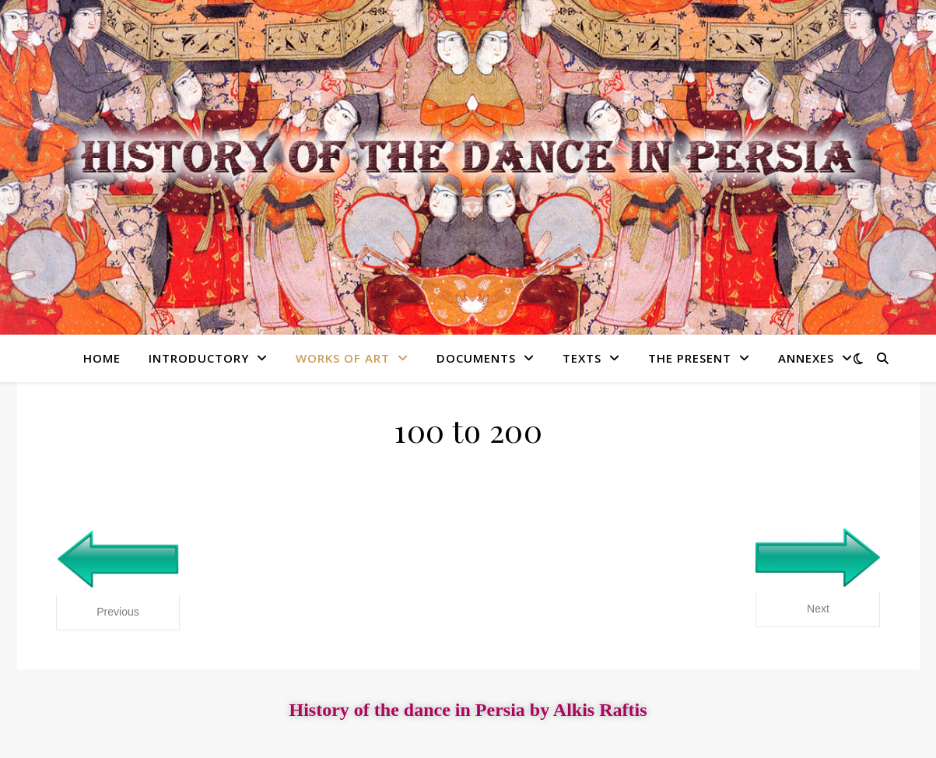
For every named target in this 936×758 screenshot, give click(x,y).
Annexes (806, 358)
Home (102, 358)
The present (689, 358)
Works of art (343, 358)
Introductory (199, 358)
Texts (582, 358)
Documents (476, 358)
